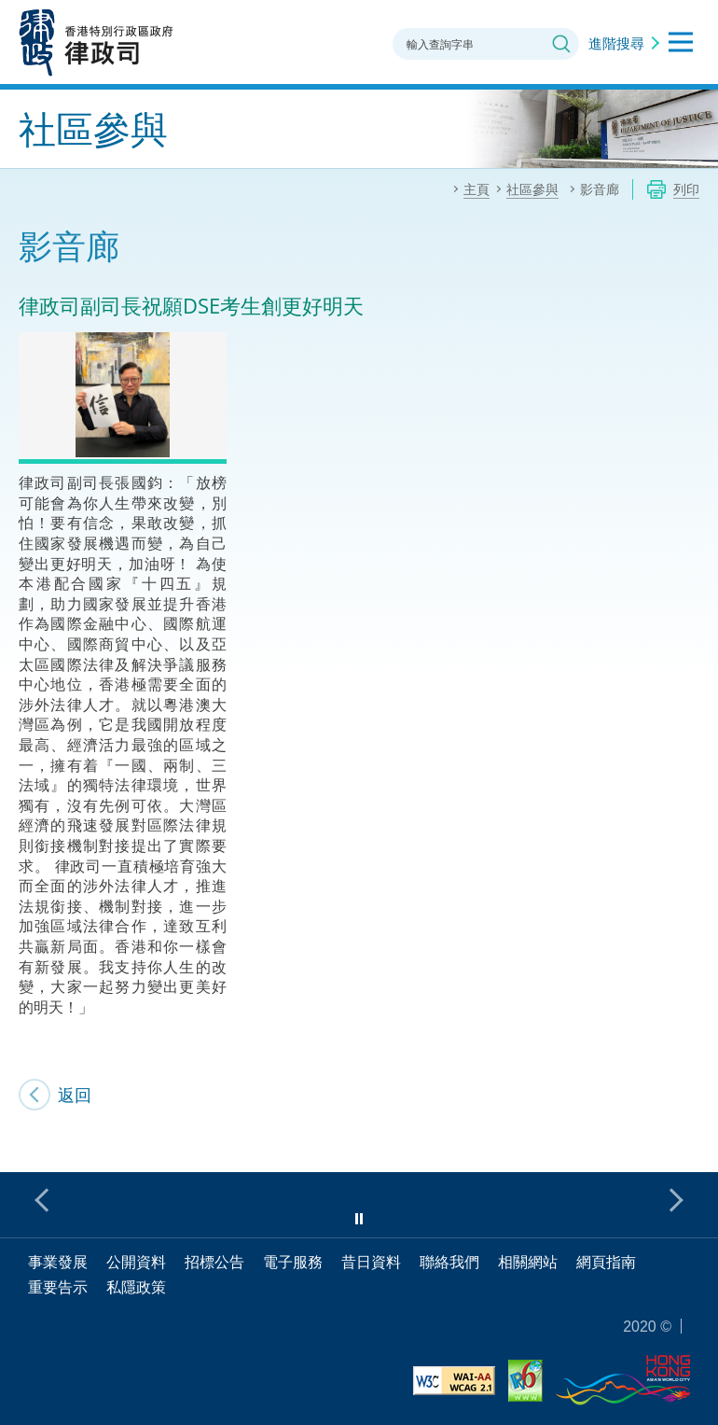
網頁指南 (606, 1261)
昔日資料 (371, 1261)
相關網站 (528, 1261)
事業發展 (58, 1261)
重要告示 (58, 1287)
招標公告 (214, 1261)
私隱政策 (136, 1287)
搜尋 (561, 44)
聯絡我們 (449, 1261)
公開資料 (136, 1261)
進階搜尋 (616, 43)
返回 (74, 1094)
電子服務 (293, 1261)
